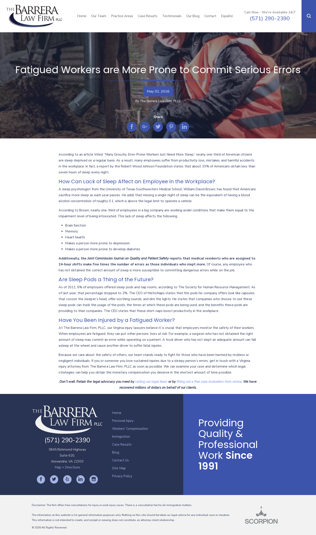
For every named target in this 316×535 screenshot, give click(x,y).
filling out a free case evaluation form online (209, 381)
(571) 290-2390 (270, 18)
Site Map (119, 468)
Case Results (122, 444)
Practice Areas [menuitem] (122, 16)
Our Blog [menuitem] (192, 16)
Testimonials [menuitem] (171, 16)
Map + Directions (67, 467)
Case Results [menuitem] (147, 16)
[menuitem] (147, 413)
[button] (309, 16)
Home (116, 413)
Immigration (121, 436)
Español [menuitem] (227, 16)
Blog (115, 452)
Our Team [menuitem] (98, 16)
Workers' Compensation (130, 428)
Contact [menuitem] (210, 16)
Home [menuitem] (81, 16)
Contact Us (120, 460)
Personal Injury (123, 421)
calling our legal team (151, 381)
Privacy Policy (122, 476)
